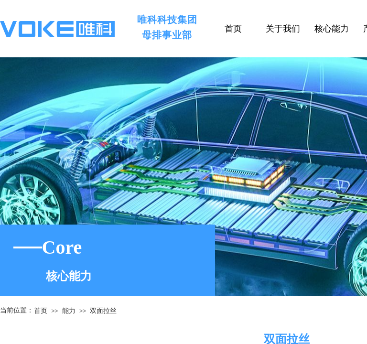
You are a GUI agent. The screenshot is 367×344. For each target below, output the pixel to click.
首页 (40, 310)
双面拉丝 (103, 310)
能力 (69, 310)
